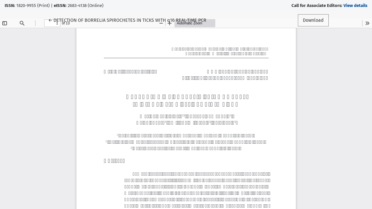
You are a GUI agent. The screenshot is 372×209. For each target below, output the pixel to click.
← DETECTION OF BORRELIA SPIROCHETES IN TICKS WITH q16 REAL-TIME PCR (127, 20)
